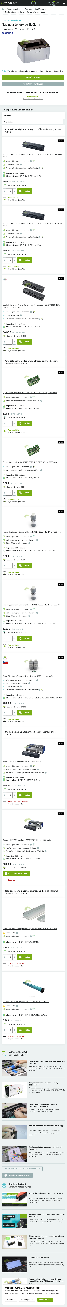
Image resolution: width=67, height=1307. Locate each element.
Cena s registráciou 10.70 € (16, 633)
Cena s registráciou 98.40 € (16, 868)
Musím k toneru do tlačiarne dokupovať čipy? (46, 1126)
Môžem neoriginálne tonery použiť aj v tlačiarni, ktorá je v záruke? (43, 1105)
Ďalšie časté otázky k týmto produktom (22, 1169)
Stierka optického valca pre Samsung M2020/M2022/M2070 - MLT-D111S (30, 929)
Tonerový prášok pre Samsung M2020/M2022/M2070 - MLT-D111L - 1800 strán (32, 605)
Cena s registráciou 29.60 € (16, 254)
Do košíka (24, 191)
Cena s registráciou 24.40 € (16, 185)
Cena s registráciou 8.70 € (16, 560)
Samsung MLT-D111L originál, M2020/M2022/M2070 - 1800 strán (27, 840)
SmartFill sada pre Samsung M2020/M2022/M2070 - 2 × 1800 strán (28, 676)
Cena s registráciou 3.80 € (16, 417)
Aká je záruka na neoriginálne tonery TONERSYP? (43, 1084)
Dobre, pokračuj (45, 1299)
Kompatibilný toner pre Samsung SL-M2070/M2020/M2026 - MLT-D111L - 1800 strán (32, 224)
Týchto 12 (5, 71)
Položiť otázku (33, 96)
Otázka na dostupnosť (16, 873)
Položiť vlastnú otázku (17, 1175)
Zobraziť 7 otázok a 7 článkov (33, 99)
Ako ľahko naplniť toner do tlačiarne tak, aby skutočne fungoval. (46, 1237)
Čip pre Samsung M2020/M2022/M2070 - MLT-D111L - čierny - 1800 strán (30, 392)
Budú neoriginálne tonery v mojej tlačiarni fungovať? (45, 1148)
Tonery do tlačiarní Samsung (35, 9)
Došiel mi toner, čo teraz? (39, 1257)
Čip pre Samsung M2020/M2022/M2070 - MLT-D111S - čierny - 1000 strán (30, 462)
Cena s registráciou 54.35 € (16, 336)
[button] (50, 3)
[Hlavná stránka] (9, 3)
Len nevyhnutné (27, 1299)
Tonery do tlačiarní (14, 9)
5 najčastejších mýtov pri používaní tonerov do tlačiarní (47, 1062)
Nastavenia (11, 1299)
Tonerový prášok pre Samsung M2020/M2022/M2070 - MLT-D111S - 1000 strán (32, 532)
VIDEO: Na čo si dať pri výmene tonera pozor (46, 1193)
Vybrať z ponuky (33, 77)
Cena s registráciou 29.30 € (16, 707)
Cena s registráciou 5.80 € (16, 487)
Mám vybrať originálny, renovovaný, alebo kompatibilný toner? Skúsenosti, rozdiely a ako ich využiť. (46, 1280)
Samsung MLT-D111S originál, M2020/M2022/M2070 (22, 761)
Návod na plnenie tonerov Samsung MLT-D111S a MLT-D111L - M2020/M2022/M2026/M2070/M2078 (47, 1216)
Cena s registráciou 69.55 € (16, 789)
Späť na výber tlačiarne (12, 20)
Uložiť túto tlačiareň (33, 84)
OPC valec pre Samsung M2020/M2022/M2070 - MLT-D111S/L (26, 1001)
